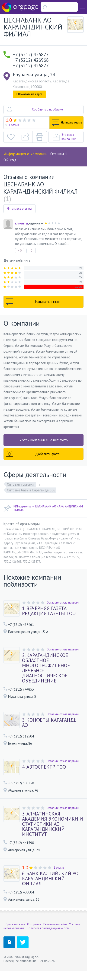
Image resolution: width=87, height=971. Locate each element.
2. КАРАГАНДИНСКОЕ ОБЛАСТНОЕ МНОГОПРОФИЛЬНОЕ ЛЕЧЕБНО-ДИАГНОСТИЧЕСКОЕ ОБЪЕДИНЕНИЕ (46, 668)
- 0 (30, 251)
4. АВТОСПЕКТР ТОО (44, 767)
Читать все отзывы (19, 209)
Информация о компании (25, 153)
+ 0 (20, 251)
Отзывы (58, 153)
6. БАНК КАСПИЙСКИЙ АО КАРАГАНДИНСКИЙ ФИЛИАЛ (50, 878)
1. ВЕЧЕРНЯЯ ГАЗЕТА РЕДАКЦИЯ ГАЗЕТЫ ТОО (49, 611)
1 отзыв (14, 125)
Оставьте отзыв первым (63, 602)
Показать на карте (29, 94)
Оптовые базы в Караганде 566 (31, 490)
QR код (9, 159)
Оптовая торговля (21, 484)
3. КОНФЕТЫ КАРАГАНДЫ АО (50, 723)
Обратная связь (14, 924)
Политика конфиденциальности (48, 928)
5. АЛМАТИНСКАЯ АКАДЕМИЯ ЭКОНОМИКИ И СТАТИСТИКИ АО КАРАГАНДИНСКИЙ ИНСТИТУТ (52, 824)
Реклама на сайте (55, 924)
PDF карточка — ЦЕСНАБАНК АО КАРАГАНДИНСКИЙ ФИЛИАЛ (43, 508)
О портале (34, 924)
